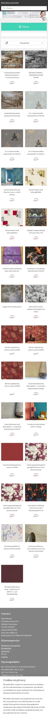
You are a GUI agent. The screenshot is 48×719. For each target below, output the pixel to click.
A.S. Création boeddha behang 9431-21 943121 (36, 153)
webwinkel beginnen (39, 710)
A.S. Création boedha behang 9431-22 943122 (36, 114)
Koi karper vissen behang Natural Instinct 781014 (35, 270)
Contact (4, 657)
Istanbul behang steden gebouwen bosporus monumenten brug (12, 75)
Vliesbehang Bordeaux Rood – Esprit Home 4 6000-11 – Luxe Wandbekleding (12, 590)
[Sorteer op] (24, 43)
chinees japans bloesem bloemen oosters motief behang (12, 192)
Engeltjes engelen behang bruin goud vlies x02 (36, 231)
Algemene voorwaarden (10, 645)
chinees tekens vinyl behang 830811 (12, 231)
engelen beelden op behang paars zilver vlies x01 (12, 270)
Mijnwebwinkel (28, 714)
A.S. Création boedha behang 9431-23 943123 (12, 153)
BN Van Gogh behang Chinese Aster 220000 (12, 348)
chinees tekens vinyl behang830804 (36, 191)
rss (30, 710)
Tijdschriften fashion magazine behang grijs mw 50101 (36, 309)
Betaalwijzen (6, 648)
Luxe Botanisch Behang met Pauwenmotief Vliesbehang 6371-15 (36, 508)
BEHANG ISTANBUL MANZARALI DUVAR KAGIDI (36, 75)
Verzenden (5, 651)
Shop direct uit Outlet (10, 3)
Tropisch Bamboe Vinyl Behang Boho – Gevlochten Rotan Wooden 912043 (36, 386)
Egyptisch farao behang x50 (12, 307)
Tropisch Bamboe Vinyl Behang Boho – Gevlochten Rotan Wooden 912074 (12, 426)
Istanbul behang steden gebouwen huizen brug (12, 114)
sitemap (25, 710)
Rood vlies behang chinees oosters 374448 (12, 466)
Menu (24, 26)
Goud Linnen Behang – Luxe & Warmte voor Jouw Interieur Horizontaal (36, 548)
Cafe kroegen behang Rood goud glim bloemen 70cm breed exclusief (36, 467)
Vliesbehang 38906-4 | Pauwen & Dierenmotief (12, 547)
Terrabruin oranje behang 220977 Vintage (36, 425)
